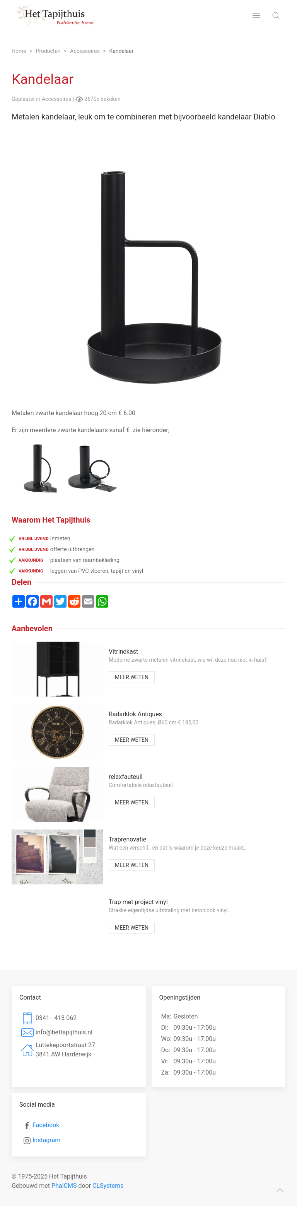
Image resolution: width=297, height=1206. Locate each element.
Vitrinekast (123, 651)
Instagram (46, 1140)
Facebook (45, 1125)
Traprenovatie (127, 839)
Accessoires (57, 99)
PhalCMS (64, 1185)
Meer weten (131, 677)
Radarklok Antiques (135, 714)
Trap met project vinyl (138, 902)
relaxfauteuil (126, 776)
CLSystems (107, 1185)
